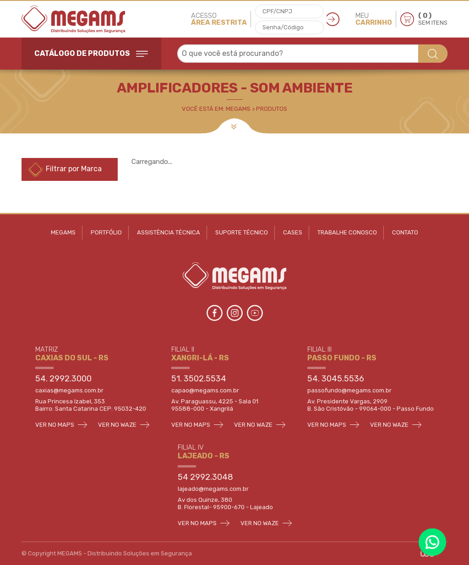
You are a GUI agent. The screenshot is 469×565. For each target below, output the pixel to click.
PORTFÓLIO (106, 232)
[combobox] (312, 53)
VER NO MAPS (61, 424)
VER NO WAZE (123, 424)
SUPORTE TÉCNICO (241, 232)
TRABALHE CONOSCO (347, 232)
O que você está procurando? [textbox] (232, 53)
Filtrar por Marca (65, 169)
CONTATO (405, 232)
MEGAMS (63, 232)
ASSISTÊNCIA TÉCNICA (168, 232)
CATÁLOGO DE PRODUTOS (91, 53)
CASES (292, 232)
